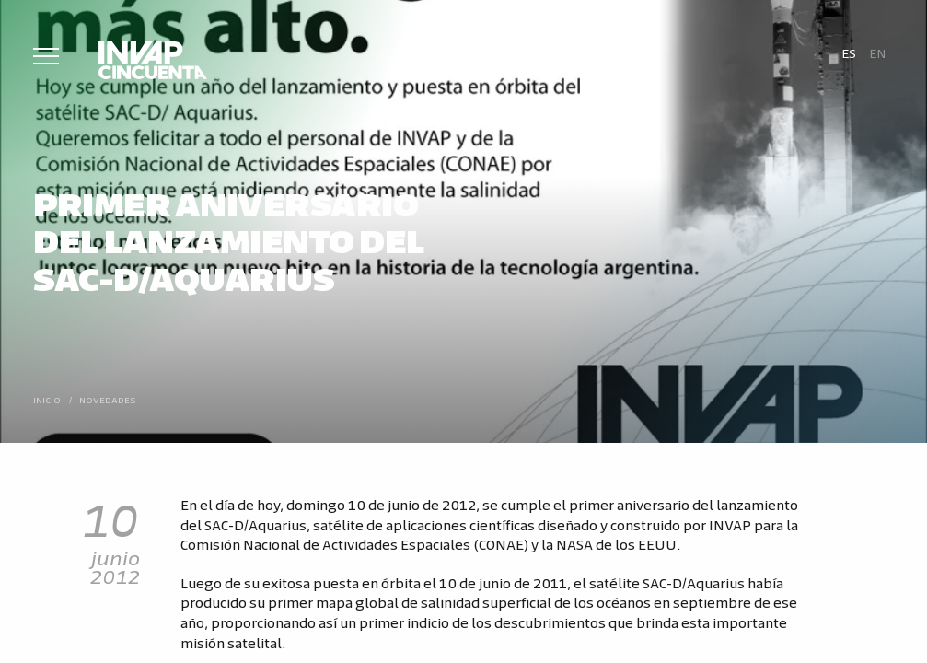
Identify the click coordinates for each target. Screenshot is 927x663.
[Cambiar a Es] (848, 53)
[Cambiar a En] (878, 53)
